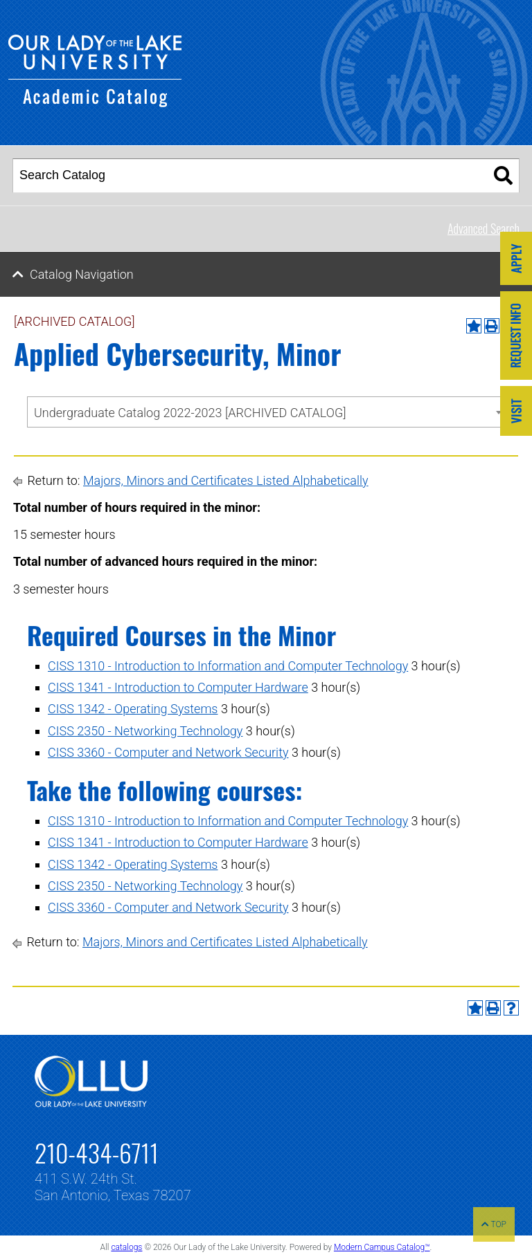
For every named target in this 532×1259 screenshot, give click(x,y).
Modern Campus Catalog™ (382, 1247)
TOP (493, 1224)
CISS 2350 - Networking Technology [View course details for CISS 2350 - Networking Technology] (145, 731)
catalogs (126, 1247)
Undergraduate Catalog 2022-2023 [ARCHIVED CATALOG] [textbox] (190, 412)
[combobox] (266, 412)
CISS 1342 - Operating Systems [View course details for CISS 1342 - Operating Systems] (133, 708)
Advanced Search (483, 228)
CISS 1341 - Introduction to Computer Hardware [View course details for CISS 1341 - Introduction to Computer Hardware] (178, 687)
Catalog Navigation (82, 274)
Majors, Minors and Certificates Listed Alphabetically (226, 480)
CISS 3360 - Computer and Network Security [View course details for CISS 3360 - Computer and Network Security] (168, 752)
